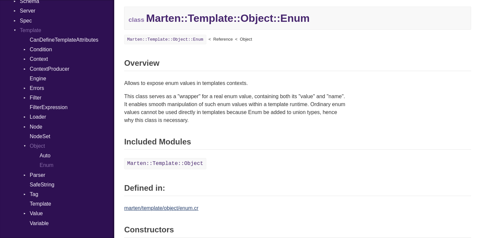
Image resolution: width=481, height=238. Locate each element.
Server (27, 11)
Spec (26, 20)
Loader (38, 117)
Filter (36, 97)
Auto (45, 155)
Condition (41, 49)
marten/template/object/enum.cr (161, 208)
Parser (37, 175)
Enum (46, 165)
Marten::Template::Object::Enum (165, 39)
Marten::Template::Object (165, 164)
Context (39, 59)
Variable (39, 223)
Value (36, 213)
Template (30, 30)
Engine (38, 78)
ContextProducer (49, 69)
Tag (34, 194)
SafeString (42, 184)
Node (36, 127)
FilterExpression (49, 107)
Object (37, 146)
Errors (37, 88)
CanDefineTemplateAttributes (64, 40)
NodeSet (40, 136)
